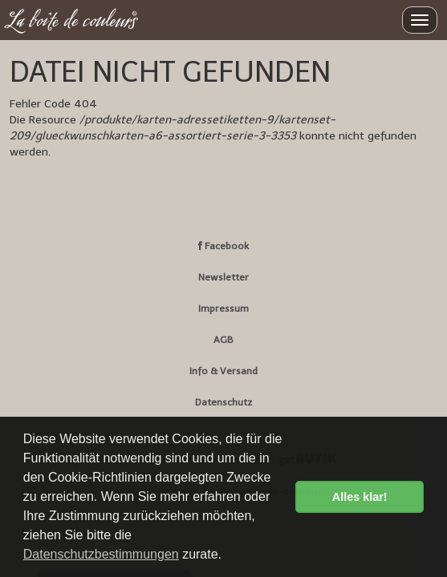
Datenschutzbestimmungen (101, 554)
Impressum (223, 308)
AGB (223, 339)
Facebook (223, 246)
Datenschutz (223, 402)
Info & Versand (223, 371)
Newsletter (223, 277)
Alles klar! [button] (360, 496)
